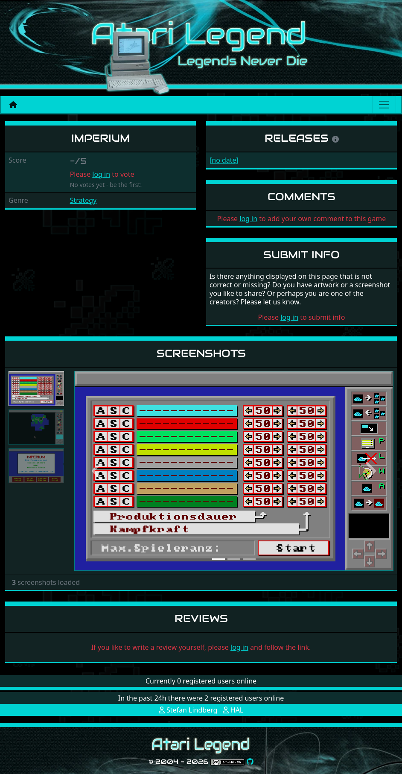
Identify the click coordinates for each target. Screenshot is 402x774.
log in (101, 174)
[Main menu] (384, 104)
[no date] (224, 160)
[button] (98, 471)
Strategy (83, 200)
